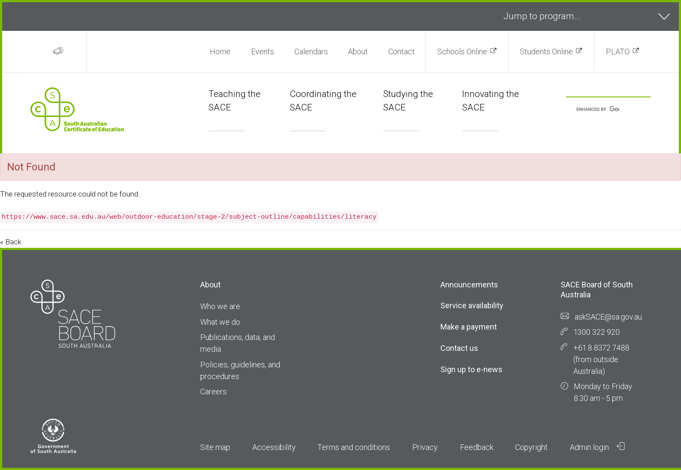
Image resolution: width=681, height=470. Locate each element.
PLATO (618, 51)
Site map (215, 447)
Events (262, 51)
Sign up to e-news (471, 369)
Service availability (471, 305)
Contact (401, 51)
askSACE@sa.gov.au (608, 316)
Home (220, 51)
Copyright (531, 447)
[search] (597, 109)
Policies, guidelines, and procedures (240, 370)
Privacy (425, 447)
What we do (220, 322)
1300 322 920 (597, 332)
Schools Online (462, 51)
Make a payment (468, 326)
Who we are (220, 306)
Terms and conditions (353, 447)
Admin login (597, 447)
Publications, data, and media (237, 343)
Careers (213, 391)
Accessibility (274, 447)
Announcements (469, 284)
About (358, 51)
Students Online (546, 51)
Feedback (476, 447)
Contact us (459, 348)
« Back (10, 241)
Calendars (311, 51)
